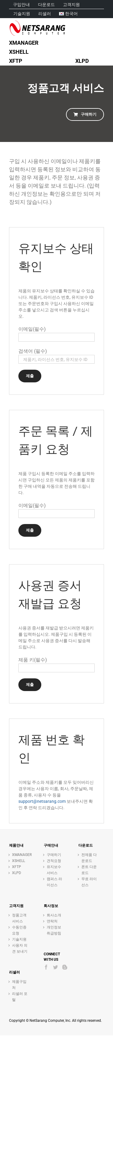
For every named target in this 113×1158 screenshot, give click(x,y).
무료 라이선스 (89, 882)
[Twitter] (55, 967)
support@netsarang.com (42, 801)
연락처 (52, 921)
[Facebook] (46, 967)
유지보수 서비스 (54, 870)
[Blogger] (64, 967)
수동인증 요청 (19, 930)
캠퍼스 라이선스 (54, 882)
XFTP (16, 867)
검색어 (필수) (32, 351)
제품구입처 (19, 984)
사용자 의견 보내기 (19, 948)
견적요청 (54, 861)
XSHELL (18, 861)
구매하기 (54, 855)
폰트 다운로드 (89, 870)
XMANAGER (20, 855)
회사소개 (54, 915)
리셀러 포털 (19, 997)
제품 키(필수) (32, 660)
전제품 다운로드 (89, 858)
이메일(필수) (32, 329)
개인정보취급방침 (54, 930)
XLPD (16, 873)
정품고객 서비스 (19, 918)
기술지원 (19, 939)
